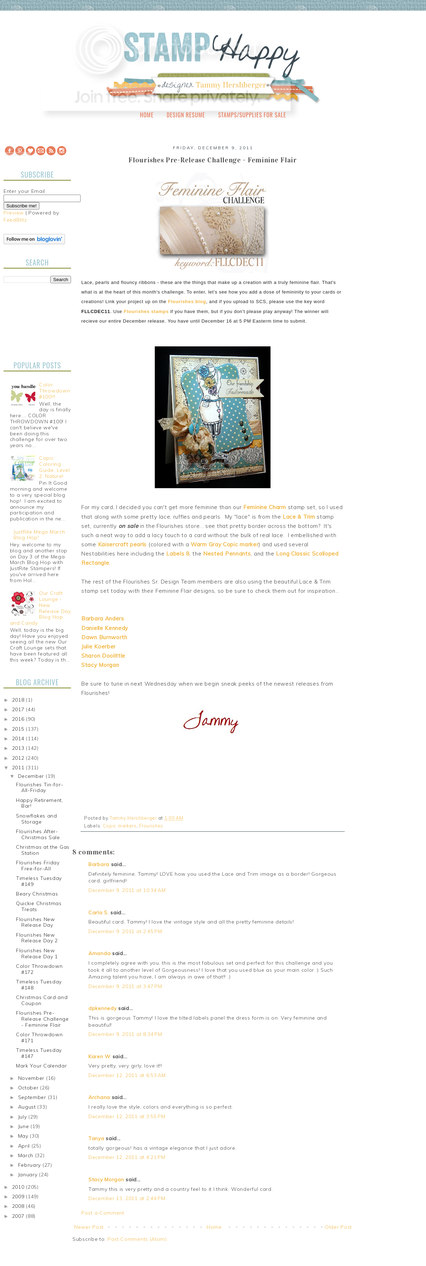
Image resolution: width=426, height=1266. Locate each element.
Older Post (338, 1227)
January (28, 1174)
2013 (19, 748)
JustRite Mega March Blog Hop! (39, 535)
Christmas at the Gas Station (43, 850)
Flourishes (151, 826)
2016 (19, 719)
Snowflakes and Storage (36, 819)
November (32, 1078)
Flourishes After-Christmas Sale (38, 834)
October (29, 1087)
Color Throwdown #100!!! (54, 390)
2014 (19, 738)
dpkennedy (102, 1008)
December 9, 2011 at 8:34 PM (125, 1034)
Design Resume (185, 115)
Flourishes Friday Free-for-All (38, 865)
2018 (19, 700)
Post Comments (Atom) (137, 1239)
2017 (19, 709)
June (24, 1126)
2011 (19, 767)
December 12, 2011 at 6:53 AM (127, 1075)
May (24, 1136)
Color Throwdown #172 (39, 969)
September (33, 1097)
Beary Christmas (37, 894)
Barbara (98, 864)
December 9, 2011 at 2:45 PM (125, 931)
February (30, 1165)
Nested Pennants (227, 553)
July (23, 1117)
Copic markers (120, 826)
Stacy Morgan (106, 1179)
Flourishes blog (187, 301)
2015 (19, 729)
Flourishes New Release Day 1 (37, 953)
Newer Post (89, 1227)
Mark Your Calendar (41, 1066)
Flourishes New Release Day (35, 922)
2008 (19, 1206)
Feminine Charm (264, 507)
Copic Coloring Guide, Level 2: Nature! (54, 467)
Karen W (99, 1056)
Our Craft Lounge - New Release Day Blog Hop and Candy (40, 608)
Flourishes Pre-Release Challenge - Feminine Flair (42, 1019)
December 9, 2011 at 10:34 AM (127, 890)
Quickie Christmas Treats (39, 906)
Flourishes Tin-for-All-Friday (39, 787)
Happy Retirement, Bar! (39, 803)
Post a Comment (102, 1213)
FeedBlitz (15, 220)
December (32, 776)
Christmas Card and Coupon (42, 1000)
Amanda (99, 953)
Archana (99, 1097)
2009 (19, 1196)
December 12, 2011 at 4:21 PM (126, 1157)
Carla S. (98, 912)
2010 (19, 1187)
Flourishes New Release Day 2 (37, 938)
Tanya (96, 1138)
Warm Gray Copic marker (224, 544)
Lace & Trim (299, 516)
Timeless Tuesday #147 (39, 1053)
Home (147, 115)
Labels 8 (178, 553)
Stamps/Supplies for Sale (252, 115)
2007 (19, 1216)
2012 (19, 758)
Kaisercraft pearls (122, 544)
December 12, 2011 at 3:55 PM (126, 1116)
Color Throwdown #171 (39, 1037)
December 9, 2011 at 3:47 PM (125, 986)
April (25, 1146)
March (26, 1155)
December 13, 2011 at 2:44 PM (126, 1198)
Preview (14, 213)
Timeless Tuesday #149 (39, 881)
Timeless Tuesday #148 (39, 984)
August (28, 1107)
